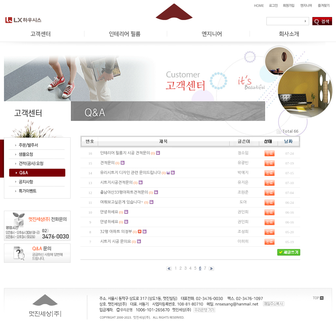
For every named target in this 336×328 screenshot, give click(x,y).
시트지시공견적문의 (116, 182)
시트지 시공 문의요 (115, 241)
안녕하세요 (109, 212)
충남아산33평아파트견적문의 (124, 192)
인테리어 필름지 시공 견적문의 (125, 153)
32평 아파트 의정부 (116, 232)
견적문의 (107, 163)
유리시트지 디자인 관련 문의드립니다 (130, 173)
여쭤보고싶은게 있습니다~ (121, 202)
